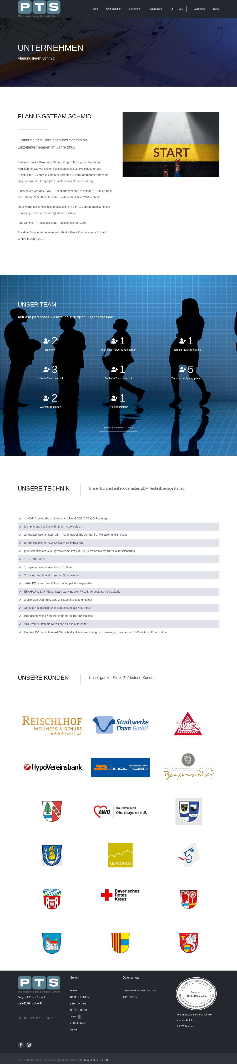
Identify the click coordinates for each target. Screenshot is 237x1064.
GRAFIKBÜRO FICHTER (96, 1060)
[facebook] (21, 1045)
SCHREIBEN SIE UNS (35, 1018)
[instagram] (29, 1045)
